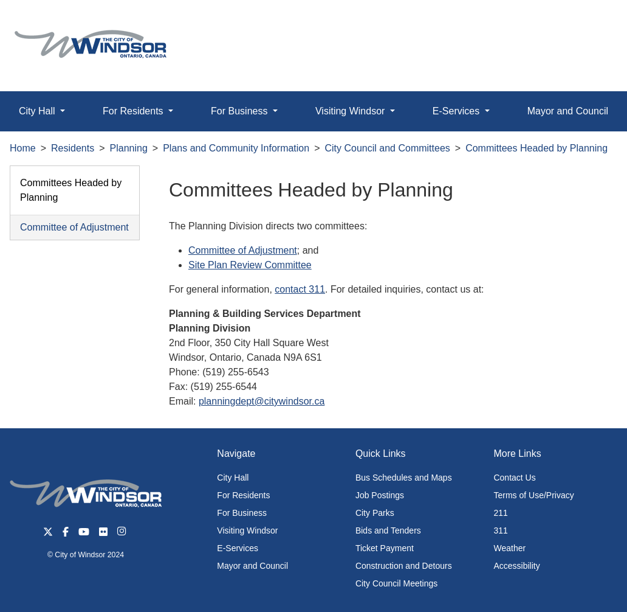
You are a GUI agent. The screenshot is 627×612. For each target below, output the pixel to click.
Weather (509, 548)
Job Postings (379, 495)
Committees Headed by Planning (536, 148)
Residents (72, 148)
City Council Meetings (396, 583)
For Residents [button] (134, 111)
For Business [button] (240, 111)
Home (23, 148)
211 (500, 513)
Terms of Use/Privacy (533, 495)
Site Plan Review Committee (250, 265)
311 (500, 530)
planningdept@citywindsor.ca (261, 401)
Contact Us (514, 477)
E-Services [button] (457, 111)
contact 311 (300, 289)
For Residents (243, 495)
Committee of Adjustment (74, 227)
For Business (242, 513)
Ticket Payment (384, 548)
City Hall (232, 477)
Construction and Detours (403, 566)
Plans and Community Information (236, 148)
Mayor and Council (252, 566)
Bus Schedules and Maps (403, 477)
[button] (590, 22)
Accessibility (516, 566)
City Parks (374, 513)
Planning (129, 148)
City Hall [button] (38, 111)
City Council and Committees (387, 148)
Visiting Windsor (247, 530)
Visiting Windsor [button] (351, 111)
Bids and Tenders (388, 530)
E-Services (237, 548)
